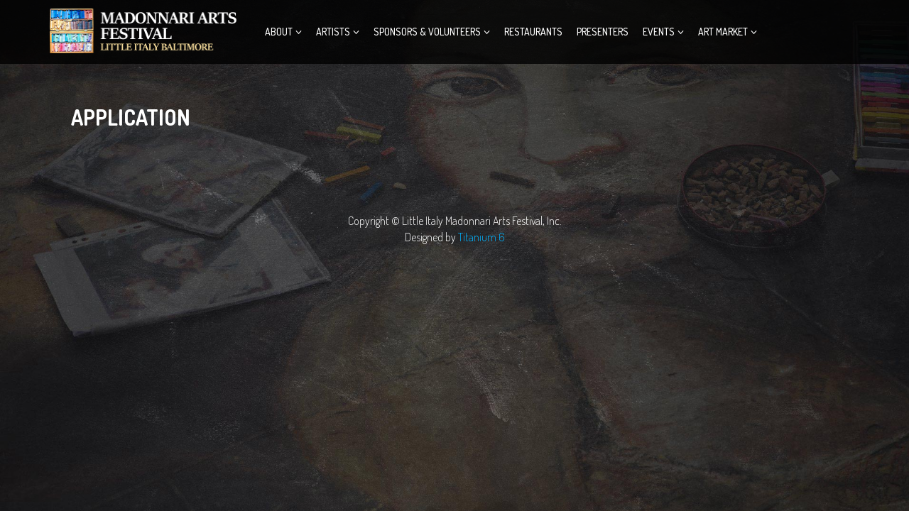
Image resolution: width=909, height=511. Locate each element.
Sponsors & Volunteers (427, 32)
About (279, 32)
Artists (333, 32)
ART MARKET (723, 32)
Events (659, 32)
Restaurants (533, 32)
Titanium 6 (481, 237)
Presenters (602, 32)
